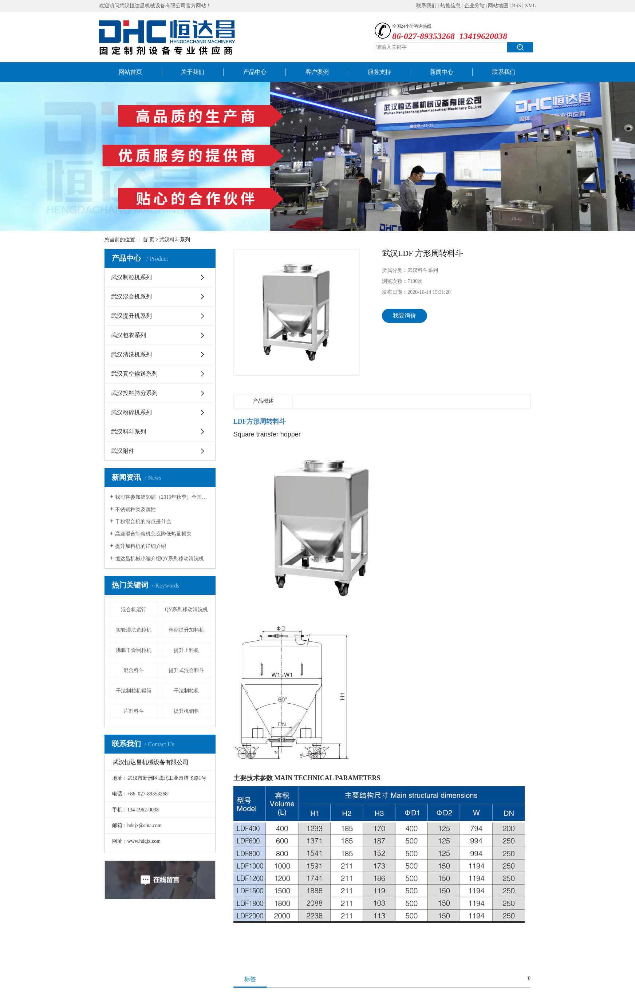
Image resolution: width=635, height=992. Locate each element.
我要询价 (404, 315)
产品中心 (255, 72)
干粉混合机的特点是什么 (143, 521)
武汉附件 (122, 451)
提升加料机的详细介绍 (140, 546)
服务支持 (379, 72)
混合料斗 (133, 670)
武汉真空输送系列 (134, 374)
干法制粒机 (186, 690)
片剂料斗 (133, 711)
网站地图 (498, 5)
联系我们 (426, 5)
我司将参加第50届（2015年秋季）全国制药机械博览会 (162, 497)
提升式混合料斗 (186, 670)
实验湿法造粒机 (133, 630)
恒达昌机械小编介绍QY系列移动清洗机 (159, 558)
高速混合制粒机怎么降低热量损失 (153, 534)
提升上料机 (186, 650)
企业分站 (474, 5)
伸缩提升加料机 (186, 630)
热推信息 (450, 5)
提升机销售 (186, 711)
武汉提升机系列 (131, 316)
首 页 (148, 239)
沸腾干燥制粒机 (133, 650)
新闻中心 (441, 72)
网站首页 (130, 72)
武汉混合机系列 (131, 296)
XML (530, 5)
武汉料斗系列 (174, 239)
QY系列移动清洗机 (186, 609)
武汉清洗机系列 (131, 354)
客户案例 (317, 72)
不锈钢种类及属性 (135, 509)
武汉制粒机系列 (131, 277)
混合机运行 (133, 609)
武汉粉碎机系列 (131, 412)
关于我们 (192, 72)
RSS (516, 5)
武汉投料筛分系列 (134, 393)
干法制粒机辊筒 (133, 690)
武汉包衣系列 (128, 335)
